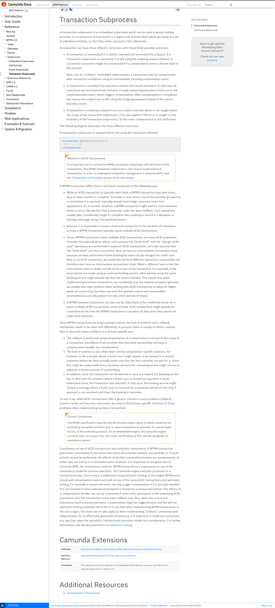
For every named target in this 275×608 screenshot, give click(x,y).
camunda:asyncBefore (91, 549)
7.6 (26, 10)
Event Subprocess (19, 69)
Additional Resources (206, 30)
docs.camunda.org (77, 605)
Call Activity (15, 65)
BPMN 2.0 (11, 40)
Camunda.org (193, 4)
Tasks (10, 44)
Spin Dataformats (15, 95)
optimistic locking (121, 525)
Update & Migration (18, 129)
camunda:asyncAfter (112, 549)
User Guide (12, 22)
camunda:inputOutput (125, 555)
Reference (12, 27)
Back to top (267, 605)
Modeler (10, 113)
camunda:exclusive (132, 549)
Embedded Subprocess (21, 61)
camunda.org (58, 605)
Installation (13, 108)
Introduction (13, 16)
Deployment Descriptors (19, 103)
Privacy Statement (158, 605)
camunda (127, 605)
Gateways (12, 48)
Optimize (77, 4)
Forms (9, 90)
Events (11, 52)
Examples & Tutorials (20, 124)
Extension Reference (19, 78)
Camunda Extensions (205, 25)
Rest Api (10, 31)
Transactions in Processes (87, 177)
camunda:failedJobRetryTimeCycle (97, 555)
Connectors (12, 99)
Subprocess (13, 57)
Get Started (42, 4)
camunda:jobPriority (152, 549)
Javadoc (10, 35)
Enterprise (92, 4)
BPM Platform (60, 4)
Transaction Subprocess (22, 73)
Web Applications (17, 119)
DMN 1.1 (10, 82)
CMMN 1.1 (11, 86)
